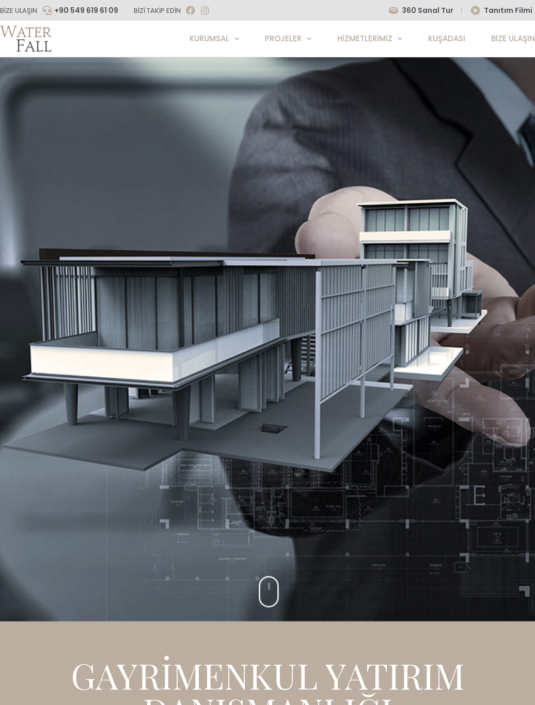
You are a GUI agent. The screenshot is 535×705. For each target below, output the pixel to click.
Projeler (288, 39)
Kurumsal (214, 39)
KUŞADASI (446, 38)
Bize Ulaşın (513, 38)
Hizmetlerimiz (369, 39)
